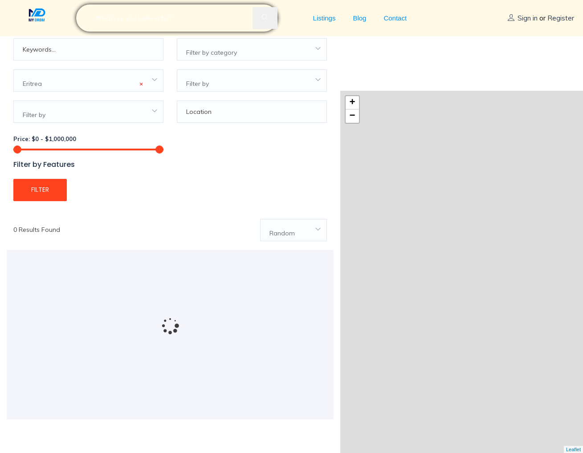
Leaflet (573, 449)
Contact (395, 18)
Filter (40, 201)
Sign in (528, 18)
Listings (324, 18)
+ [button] (352, 48)
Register (560, 18)
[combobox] (252, 61)
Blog (359, 18)
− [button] (352, 62)
